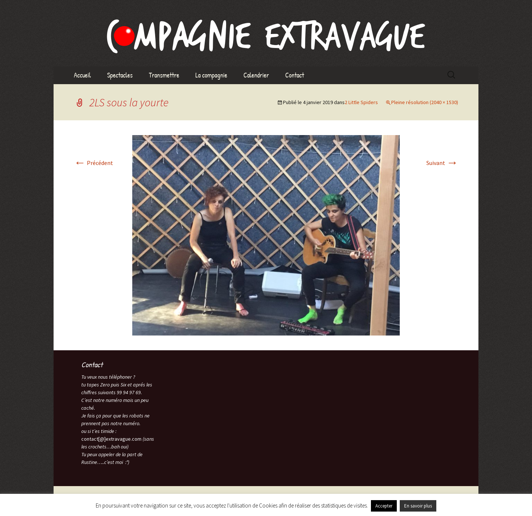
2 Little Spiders (361, 102)
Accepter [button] (383, 506)
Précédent (93, 162)
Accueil (82, 75)
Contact (294, 75)
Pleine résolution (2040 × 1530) (424, 102)
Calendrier (256, 75)
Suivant (442, 162)
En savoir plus (418, 506)
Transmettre (164, 75)
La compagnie (211, 75)
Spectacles (120, 75)
